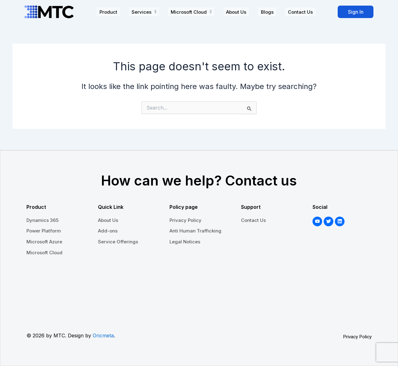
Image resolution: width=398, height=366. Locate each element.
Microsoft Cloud (194, 12)
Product (121, 12)
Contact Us (287, 12)
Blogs (259, 12)
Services (151, 12)
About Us (234, 12)
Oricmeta (103, 334)
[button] (151, 12)
